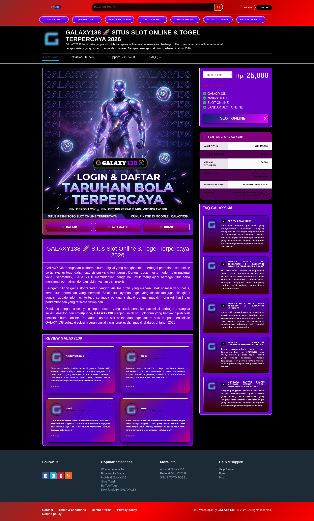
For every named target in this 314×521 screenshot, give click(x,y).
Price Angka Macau (113, 473)
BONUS (166, 227)
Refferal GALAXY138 (173, 473)
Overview (50, 57)
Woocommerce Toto (113, 469)
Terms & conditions (72, 510)
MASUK (248, 7)
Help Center (226, 469)
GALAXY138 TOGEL (250, 19)
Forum (223, 473)
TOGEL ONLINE (185, 19)
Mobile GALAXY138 (113, 477)
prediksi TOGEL (86, 19)
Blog (222, 477)
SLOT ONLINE (152, 19)
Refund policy (52, 514)
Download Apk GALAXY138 (118, 489)
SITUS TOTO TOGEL (218, 19)
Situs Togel (108, 481)
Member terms (102, 510)
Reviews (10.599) (83, 57)
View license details (214, 85)
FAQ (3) (155, 57)
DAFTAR (264, 7)
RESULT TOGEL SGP (119, 19)
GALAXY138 (54, 19)
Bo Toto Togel (109, 485)
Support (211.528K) (122, 57)
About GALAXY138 (172, 469)
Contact (47, 510)
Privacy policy (127, 510)
